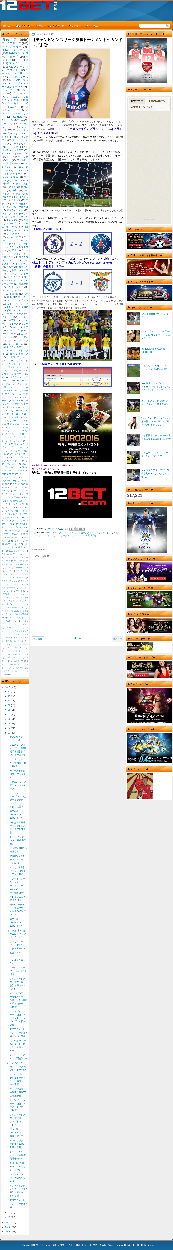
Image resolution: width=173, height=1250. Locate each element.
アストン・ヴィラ (17, 273)
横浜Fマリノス (15, 210)
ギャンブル (22, 153)
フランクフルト (13, 367)
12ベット (55, 533)
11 (9, 696)
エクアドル (10, 394)
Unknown (51, 528)
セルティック (12, 384)
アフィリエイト (94, 25)
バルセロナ (9, 90)
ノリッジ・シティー (17, 364)
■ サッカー (137, 100)
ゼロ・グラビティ (11, 634)
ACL (4, 377)
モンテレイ (8, 584)
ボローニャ (19, 491)
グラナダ (23, 340)
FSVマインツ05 (10, 177)
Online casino (7, 554)
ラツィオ (14, 227)
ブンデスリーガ (18, 76)
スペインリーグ (18, 63)
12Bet (47, 533)
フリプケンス (22, 654)
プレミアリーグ (55, 25)
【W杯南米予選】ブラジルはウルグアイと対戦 (16, 871)
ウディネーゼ (9, 333)
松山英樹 (14, 293)
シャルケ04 (12, 237)
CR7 (7, 484)
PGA (23, 484)
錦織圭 (15, 190)
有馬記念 (17, 501)
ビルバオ (7, 317)
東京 (8, 230)
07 (9, 714)
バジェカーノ (18, 401)
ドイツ (5, 137)
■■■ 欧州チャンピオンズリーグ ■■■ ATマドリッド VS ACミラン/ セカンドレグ (156, 386)
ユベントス (7, 123)
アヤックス (7, 524)
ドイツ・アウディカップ (14, 648)
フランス (23, 157)
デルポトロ (17, 534)
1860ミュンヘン (17, 551)
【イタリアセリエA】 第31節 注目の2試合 (16, 762)
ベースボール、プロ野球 (15, 207)
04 (9, 728)
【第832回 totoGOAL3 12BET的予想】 (16, 922)
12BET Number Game (103, 1245)
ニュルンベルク (15, 441)
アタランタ (16, 377)
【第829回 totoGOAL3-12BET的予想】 (16, 1132)
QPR (20, 407)
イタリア (19, 150)
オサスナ (12, 434)
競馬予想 (23, 283)
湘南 (25, 327)
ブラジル (11, 133)
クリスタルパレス (17, 233)
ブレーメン (19, 444)
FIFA (15, 484)
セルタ (24, 361)
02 (9, 1212)
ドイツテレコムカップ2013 (17, 644)
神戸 (26, 307)
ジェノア (6, 290)
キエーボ (24, 434)
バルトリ (8, 571)
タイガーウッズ (12, 531)
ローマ (15, 143)
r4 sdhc (150, 1245)
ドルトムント (10, 106)
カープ (22, 394)
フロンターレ (19, 578)
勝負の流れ (22, 183)
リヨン (17, 404)
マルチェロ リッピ (9, 581)
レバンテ (17, 371)
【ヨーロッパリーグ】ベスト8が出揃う (17, 971)
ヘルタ (5, 347)
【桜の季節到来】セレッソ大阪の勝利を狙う (16, 896)
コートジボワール (15, 357)
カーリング (15, 624)
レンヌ (11, 451)
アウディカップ (15, 601)
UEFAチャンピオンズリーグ (82, 533)
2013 (8, 1231)
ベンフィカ (82, 535)
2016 (8, 687)
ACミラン (7, 119)
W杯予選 (11, 320)
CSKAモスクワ (9, 431)
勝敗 (21, 203)
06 (9, 719)
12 (9, 691)
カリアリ (24, 380)
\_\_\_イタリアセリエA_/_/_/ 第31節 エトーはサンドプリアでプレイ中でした (155, 421)
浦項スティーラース (11, 544)
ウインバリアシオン (17, 618)
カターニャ (15, 414)
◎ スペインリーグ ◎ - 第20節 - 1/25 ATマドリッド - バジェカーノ (156, 334)
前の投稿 (117, 639)
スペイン (16, 180)
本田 (15, 327)
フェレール (9, 654)
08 (9, 709)
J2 (12, 203)
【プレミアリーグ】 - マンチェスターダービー (16, 945)
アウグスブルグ (14, 330)
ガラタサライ (16, 454)
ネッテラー (75, 25)
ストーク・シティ (17, 304)
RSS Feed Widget (149, 219)
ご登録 (39, 25)
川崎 (26, 227)
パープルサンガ (21, 651)
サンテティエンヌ (10, 397)
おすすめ (101, 533)
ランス (11, 514)
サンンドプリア (21, 631)
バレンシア (12, 277)
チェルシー (20, 93)
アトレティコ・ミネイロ (16, 504)
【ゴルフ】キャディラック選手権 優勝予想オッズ (16, 1155)
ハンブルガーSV (15, 343)
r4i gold (135, 1245)
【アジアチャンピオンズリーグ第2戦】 (17, 1203)
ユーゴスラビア (17, 661)
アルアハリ (16, 604)
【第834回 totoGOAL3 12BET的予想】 (16, 814)
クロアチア (7, 257)
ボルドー (6, 404)
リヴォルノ (19, 541)
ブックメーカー (68, 535)
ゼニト (109, 533)
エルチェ (23, 297)
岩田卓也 (11, 588)
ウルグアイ (7, 213)
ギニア (7, 568)
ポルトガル (12, 220)
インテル (6, 153)
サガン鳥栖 (22, 193)
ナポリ (9, 197)
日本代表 (22, 99)
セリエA (22, 59)
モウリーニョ (8, 494)
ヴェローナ (18, 387)
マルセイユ (12, 307)
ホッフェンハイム (19, 424)
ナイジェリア (17, 313)
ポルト (5, 447)
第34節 (11, 547)
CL (61, 533)
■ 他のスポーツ (157, 100)
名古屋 (24, 270)
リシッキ (19, 584)
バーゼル (14, 461)
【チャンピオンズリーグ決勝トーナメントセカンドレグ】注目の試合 (16, 1018)
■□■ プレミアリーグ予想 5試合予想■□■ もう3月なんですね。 (155, 473)
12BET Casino (83, 1245)
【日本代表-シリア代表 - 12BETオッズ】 (16, 785)
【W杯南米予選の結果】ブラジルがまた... (16, 774)
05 (9, 723)
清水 (26, 293)
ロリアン (23, 514)
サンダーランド (14, 287)
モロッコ (24, 581)
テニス (17, 170)
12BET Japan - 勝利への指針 (51, 1245)
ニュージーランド (20, 568)
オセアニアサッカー (10, 621)
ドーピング (6, 651)
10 (9, 700)
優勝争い (19, 374)
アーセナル (15, 103)
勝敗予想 (92, 535)
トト (9, 157)
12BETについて (23, 25)
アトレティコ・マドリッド (15, 113)
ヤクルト (23, 317)
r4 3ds (143, 1245)
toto (22, 120)
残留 (22, 471)
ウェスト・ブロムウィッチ (15, 391)
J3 (27, 501)
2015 (8, 1222)
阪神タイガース (19, 353)
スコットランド (12, 437)
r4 (129, 1245)
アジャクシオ (18, 521)
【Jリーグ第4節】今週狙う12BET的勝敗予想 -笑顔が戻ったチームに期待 (17, 1000)
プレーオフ (15, 421)
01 (9, 1217)
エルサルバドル (22, 564)
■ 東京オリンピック (142, 107)
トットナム (22, 263)
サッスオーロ (9, 361)
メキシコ (19, 253)
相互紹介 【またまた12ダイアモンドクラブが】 (16, 933)
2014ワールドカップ (15, 49)
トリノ (15, 323)
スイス (12, 260)
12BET (70, 1245)
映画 (6, 674)
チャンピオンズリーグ (49, 535)
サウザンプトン (19, 217)
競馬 (9, 297)
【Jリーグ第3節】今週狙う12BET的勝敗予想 (16, 1092)
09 (9, 705)
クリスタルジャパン (12, 628)
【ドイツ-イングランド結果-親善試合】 (16, 840)
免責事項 (19, 668)
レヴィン (17, 664)
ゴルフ (9, 267)
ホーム (7, 25)
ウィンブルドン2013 (18, 527)
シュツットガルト (17, 300)
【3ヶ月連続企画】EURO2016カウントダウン (16, 1166)
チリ (18, 240)
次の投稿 (37, 639)
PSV (4, 487)
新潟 (14, 250)
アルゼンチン (20, 130)
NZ (27, 591)
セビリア (11, 187)
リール (21, 427)
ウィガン (9, 507)
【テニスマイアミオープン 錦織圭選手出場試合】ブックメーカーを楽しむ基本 (16, 800)
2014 (8, 1227)
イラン (17, 280)
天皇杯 (17, 497)
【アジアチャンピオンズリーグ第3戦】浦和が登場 (17, 1032)
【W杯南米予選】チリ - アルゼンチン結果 (16, 859)
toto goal (17, 116)
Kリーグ (19, 591)
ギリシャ (11, 310)
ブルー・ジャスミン (12, 658)
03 (9, 732)
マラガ (9, 427)
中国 (14, 270)
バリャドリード (15, 417)
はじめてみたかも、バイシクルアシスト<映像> (16, 1066)
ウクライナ (15, 487)
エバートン (22, 230)
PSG (66, 533)
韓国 (8, 160)
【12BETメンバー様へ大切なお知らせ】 (16, 1177)
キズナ (25, 624)
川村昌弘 (24, 671)
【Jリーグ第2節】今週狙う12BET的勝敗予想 (16, 1144)
